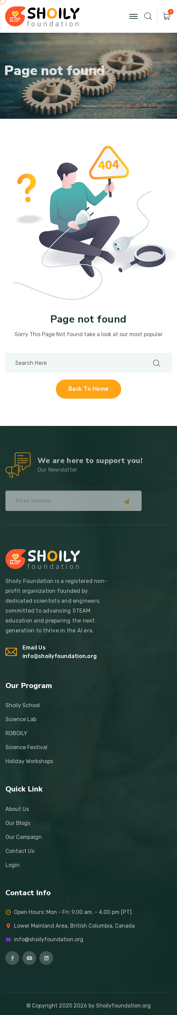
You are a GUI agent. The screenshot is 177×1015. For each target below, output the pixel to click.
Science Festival (26, 747)
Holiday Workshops (29, 761)
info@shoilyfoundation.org (59, 656)
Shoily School (22, 705)
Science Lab (20, 719)
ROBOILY (16, 733)
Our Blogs (17, 823)
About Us (17, 809)
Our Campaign (23, 837)
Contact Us (19, 851)
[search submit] (156, 363)
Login (12, 865)
